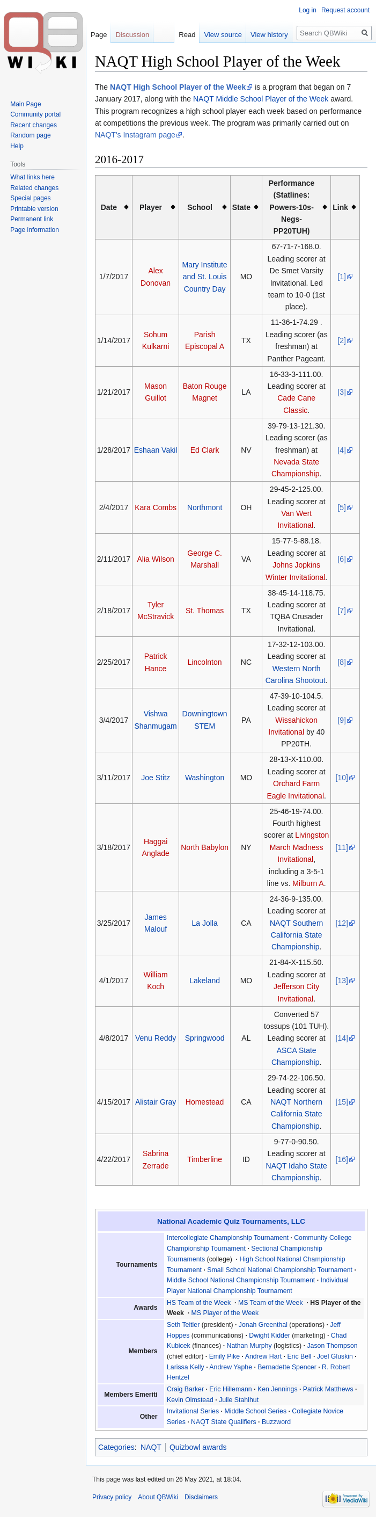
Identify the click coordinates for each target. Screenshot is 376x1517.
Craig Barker (185, 1389)
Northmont (204, 507)
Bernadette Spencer (286, 1367)
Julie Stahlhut (239, 1400)
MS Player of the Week (225, 1313)
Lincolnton (205, 662)
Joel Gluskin (335, 1356)
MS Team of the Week (270, 1302)
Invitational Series (193, 1411)
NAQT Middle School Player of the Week (260, 99)
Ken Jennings (277, 1389)
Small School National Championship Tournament (279, 1270)
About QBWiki (158, 1497)
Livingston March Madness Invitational (299, 847)
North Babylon (204, 847)
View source (223, 35)
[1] (341, 276)
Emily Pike (224, 1356)
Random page (30, 135)
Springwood (205, 1038)
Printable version (34, 209)
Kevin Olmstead (190, 1400)
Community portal (35, 114)
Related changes (34, 188)
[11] (342, 847)
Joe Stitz (155, 777)
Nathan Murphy (249, 1345)
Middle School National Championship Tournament (241, 1280)
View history (269, 35)
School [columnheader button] (199, 207)
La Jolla (204, 923)
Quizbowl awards (198, 1447)
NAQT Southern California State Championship (296, 935)
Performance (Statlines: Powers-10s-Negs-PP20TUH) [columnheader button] (292, 207)
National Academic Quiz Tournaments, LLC (231, 1221)
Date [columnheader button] (109, 207)
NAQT (151, 1447)
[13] (342, 980)
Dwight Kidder (269, 1335)
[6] (341, 559)
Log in (307, 10)
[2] (341, 340)
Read (187, 35)
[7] (341, 610)
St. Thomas (205, 610)
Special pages (30, 198)
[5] (341, 507)
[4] (341, 450)
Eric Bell (299, 1356)
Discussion (132, 35)
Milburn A (307, 883)
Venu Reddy (155, 1038)
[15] (342, 1102)
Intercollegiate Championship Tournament (228, 1238)
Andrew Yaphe (230, 1367)
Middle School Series (255, 1411)
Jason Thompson (332, 1345)
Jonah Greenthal (263, 1325)
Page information (34, 230)
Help (17, 146)
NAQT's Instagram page (135, 134)
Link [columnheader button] (340, 207)
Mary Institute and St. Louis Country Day (204, 276)
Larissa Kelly (185, 1367)
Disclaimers (201, 1497)
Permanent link (31, 219)
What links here (32, 177)
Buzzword (276, 1422)
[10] (342, 777)
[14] (342, 1038)
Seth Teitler (183, 1325)
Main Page (25, 104)
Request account (345, 10)
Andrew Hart (263, 1356)
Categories (116, 1447)
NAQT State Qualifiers (223, 1422)
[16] (342, 1159)
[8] (341, 662)
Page (99, 35)
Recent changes (33, 125)
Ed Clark (204, 450)
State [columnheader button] (241, 207)
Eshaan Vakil (156, 450)
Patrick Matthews (328, 1389)
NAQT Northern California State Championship (296, 1114)
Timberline (204, 1159)
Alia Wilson (155, 559)
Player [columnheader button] (150, 207)
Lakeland (204, 980)
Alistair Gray (155, 1102)
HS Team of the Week (199, 1302)
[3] (341, 392)
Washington (204, 777)
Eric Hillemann (230, 1389)
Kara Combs (155, 507)
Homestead (205, 1102)
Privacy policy (111, 1497)
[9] (341, 720)
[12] (342, 923)
